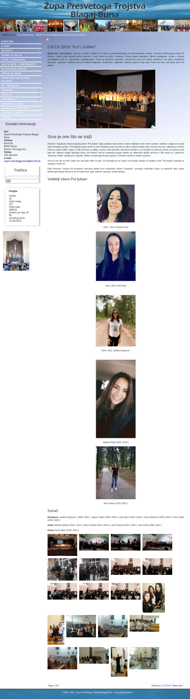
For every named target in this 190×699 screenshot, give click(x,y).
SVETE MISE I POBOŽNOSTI (18, 64)
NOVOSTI (7, 50)
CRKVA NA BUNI (11, 73)
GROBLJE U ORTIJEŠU (15, 108)
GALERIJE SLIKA (11, 104)
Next (175, 685)
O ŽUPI (5, 46)
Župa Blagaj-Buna (25, 35)
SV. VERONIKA (10, 85)
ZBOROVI (40, 35)
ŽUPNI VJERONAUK (13, 60)
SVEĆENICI (8, 99)
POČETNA (7, 41)
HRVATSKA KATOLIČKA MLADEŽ (15, 79)
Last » (180, 685)
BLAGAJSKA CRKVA (13, 69)
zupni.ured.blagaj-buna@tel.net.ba (22, 161)
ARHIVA (6, 117)
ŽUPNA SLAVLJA (11, 55)
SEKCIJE (6, 95)
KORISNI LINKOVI (12, 113)
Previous (156, 685)
